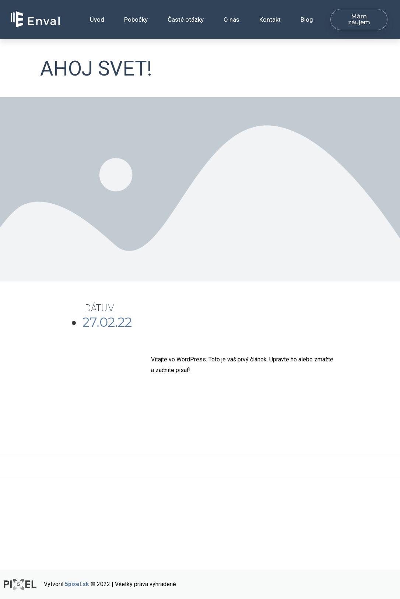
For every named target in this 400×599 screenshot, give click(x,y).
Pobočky (136, 19)
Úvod (97, 19)
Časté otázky (186, 19)
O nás (231, 19)
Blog (307, 19)
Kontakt (270, 19)
